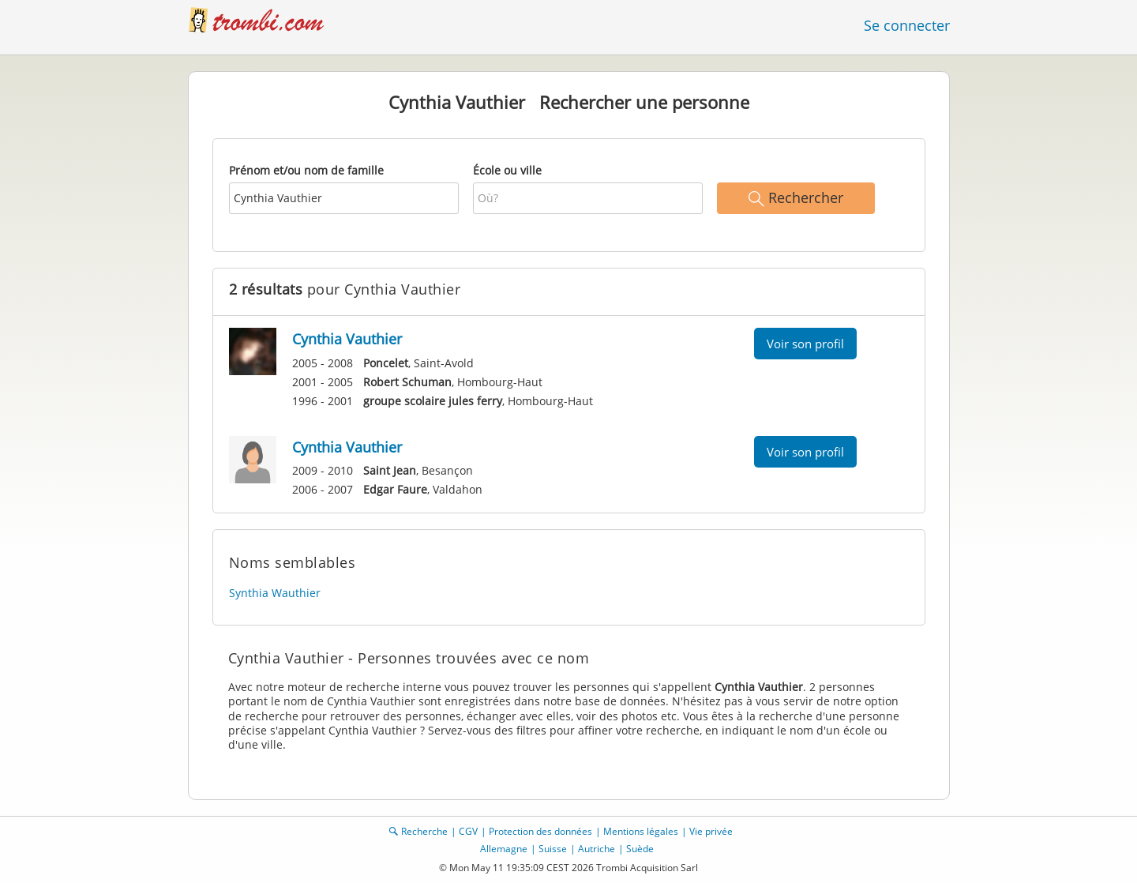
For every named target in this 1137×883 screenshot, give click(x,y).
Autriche (596, 848)
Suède (640, 848)
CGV (468, 831)
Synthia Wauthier (275, 592)
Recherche (424, 831)
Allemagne (503, 848)
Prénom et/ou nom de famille (306, 170)
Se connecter (907, 25)
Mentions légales (640, 831)
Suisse (552, 848)
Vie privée (711, 831)
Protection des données (540, 831)
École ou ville (507, 170)
